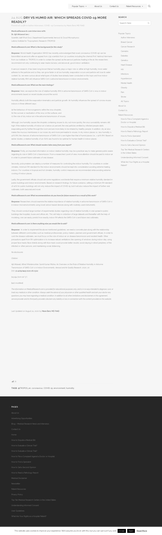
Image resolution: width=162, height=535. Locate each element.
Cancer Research (128, 47)
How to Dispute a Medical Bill (133, 127)
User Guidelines (17, 511)
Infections (125, 74)
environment (59, 388)
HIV (122, 69)
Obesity (124, 88)
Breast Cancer (126, 42)
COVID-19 (48, 388)
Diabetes (124, 56)
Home (13, 435)
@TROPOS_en (24, 388)
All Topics (125, 101)
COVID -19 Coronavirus (54, 26)
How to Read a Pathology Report (134, 131)
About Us (98, 6)
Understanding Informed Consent (134, 157)
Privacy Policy (17, 495)
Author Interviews (35, 26)
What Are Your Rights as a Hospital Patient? (28, 516)
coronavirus (37, 388)
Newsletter (15, 484)
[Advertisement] (62, 346)
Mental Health (126, 83)
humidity (70, 388)
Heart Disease (126, 65)
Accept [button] (121, 531)
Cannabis (124, 51)
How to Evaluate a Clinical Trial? (134, 141)
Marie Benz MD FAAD (76, 26)
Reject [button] (131, 531)
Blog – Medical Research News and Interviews (30, 424)
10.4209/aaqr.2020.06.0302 (26, 271)
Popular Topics (79, 6)
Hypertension (126, 79)
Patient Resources (134, 6)
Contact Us (114, 6)
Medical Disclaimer (19, 478)
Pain (122, 92)
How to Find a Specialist (130, 136)
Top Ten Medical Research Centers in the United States (33, 500)
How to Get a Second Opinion (133, 145)
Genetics (124, 60)
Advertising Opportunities (21, 418)
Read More (142, 531)
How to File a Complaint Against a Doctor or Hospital (33, 456)
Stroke (123, 97)
